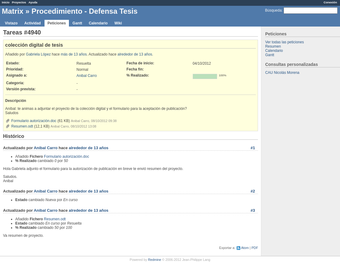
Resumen (273, 46)
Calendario (98, 23)
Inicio (5, 2)
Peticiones (57, 23)
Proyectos (19, 2)
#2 (253, 191)
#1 (253, 148)
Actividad (32, 23)
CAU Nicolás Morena (282, 72)
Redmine (154, 259)
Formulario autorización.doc (33, 121)
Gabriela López (38, 54)
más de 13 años (74, 54)
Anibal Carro (87, 76)
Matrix (12, 11)
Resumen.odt (22, 126)
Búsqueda (273, 10)
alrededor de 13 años (134, 54)
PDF (255, 248)
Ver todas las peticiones (284, 42)
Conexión (330, 2)
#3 (253, 210)
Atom (245, 248)
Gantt (77, 23)
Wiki (118, 23)
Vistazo (11, 23)
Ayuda (32, 2)
